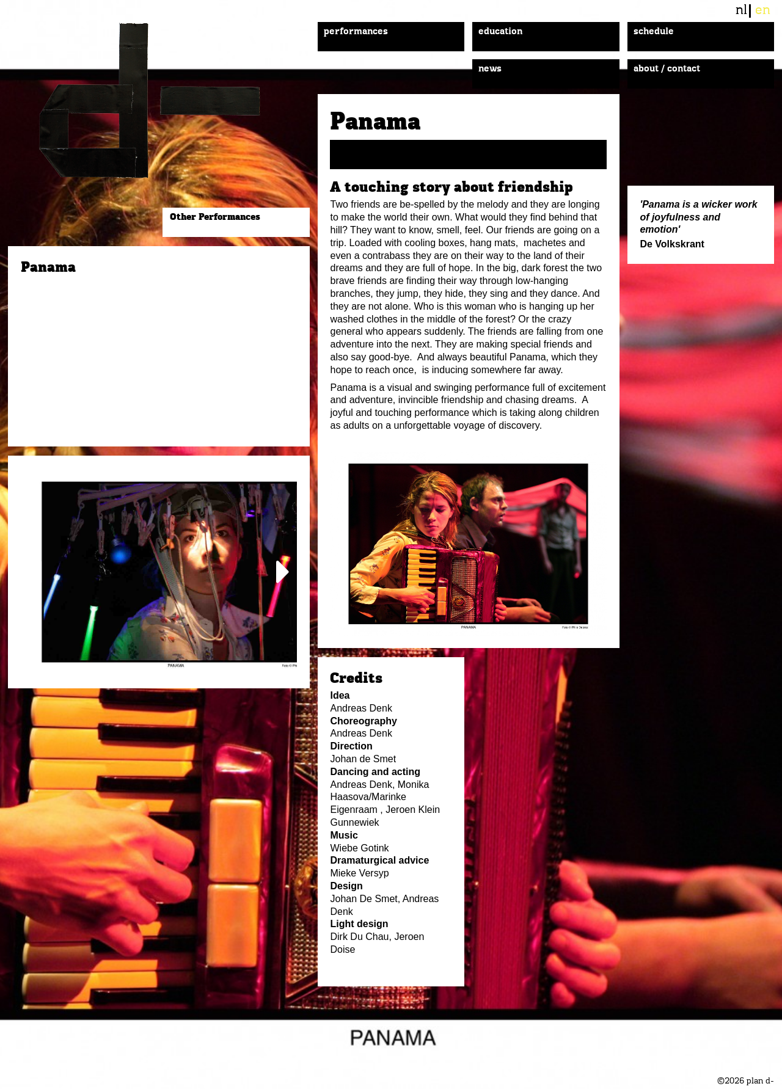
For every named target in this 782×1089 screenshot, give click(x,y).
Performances (356, 32)
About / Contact (667, 69)
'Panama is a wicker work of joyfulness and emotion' (698, 217)
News (490, 69)
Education (500, 32)
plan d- (162, 100)
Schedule (654, 32)
